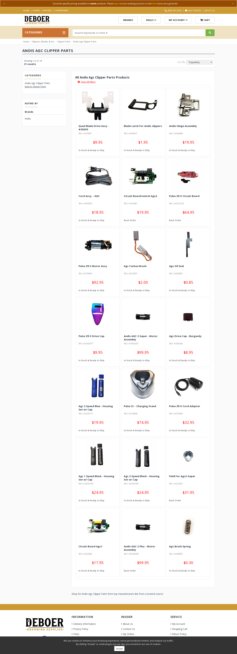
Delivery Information (84, 623)
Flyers (36, 10)
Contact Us (129, 629)
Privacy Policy (80, 629)
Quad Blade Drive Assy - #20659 (94, 127)
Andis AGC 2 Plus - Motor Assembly (139, 548)
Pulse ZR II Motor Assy (93, 266)
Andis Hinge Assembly (183, 126)
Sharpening (61, 10)
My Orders (128, 634)
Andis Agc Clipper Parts (84, 41)
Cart (205, 20)
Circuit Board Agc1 (90, 546)
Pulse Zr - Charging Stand (140, 406)
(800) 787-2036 (173, 10)
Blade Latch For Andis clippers (143, 126)
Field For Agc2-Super (182, 476)
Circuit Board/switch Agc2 (140, 196)
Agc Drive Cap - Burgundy (185, 336)
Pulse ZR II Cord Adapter (184, 406)
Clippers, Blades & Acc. (43, 41)
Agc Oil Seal (176, 266)
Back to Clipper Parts (35, 86)
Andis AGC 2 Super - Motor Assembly (141, 337)
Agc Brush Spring (180, 546)
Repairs (47, 10)
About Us (209, 10)
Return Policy (179, 634)
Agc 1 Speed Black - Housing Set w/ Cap (96, 477)
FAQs (76, 634)
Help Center (193, 10)
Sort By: (181, 62)
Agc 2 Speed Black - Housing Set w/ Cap (141, 477)
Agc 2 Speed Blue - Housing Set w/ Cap (96, 407)
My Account (178, 20)
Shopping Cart (180, 629)
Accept (119, 648)
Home (26, 10)
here (154, 3)
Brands (128, 20)
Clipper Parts (63, 41)
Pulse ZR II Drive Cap (91, 336)
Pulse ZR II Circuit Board (184, 196)
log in (116, 3)
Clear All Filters (87, 81)
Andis (28, 118)
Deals (151, 20)
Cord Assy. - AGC (89, 196)
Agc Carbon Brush (135, 266)
